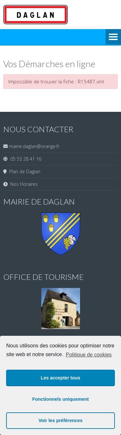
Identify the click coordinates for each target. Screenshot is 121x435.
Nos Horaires (23, 184)
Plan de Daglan (23, 171)
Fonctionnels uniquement (60, 399)
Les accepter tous (60, 377)
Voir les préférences (60, 420)
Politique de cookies (89, 354)
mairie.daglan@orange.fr (34, 146)
